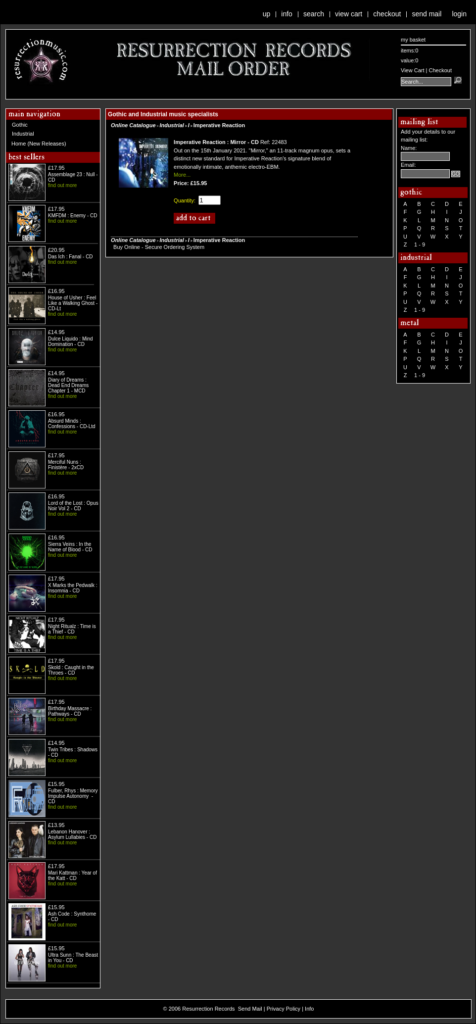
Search (313, 14)
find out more (62, 185)
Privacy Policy (283, 1009)
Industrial (23, 134)
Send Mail (426, 14)
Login (459, 14)
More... (182, 175)
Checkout (387, 14)
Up (267, 14)
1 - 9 (419, 244)
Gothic (20, 125)
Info (286, 14)
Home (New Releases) (38, 143)
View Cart (348, 14)
